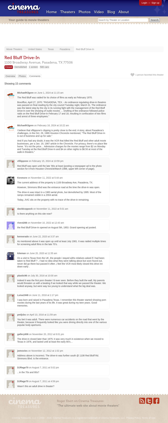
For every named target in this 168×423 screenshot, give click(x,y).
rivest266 (22, 222)
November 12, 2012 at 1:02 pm (47, 350)
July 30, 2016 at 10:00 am (44, 275)
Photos (85, 12)
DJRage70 (22, 367)
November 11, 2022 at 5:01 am (52, 208)
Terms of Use (148, 418)
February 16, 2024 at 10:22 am (53, 125)
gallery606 (23, 334)
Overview (10, 76)
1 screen (33, 67)
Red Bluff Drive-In (85, 49)
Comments (35, 76)
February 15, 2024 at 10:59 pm (47, 161)
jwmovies (22, 350)
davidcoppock (25, 208)
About (123, 12)
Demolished (21, 67)
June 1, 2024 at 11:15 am (50, 92)
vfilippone (22, 161)
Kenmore (22, 177)
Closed (8, 67)
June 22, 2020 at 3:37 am (46, 236)
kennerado (23, 236)
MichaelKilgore (25, 92)
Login (144, 2)
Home (51, 12)
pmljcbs (21, 314)
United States (35, 49)
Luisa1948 (22, 295)
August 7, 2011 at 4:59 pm (45, 381)
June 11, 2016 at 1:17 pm (45, 295)
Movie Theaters (14, 49)
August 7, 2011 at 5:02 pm (45, 367)
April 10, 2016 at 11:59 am (43, 314)
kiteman (21, 253)
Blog (111, 12)
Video (99, 12)
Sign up (155, 2)
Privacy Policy (133, 418)
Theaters (67, 12)
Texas (51, 49)
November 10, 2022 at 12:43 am (47, 222)
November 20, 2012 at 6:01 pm (48, 334)
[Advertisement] (84, 35)
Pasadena (65, 49)
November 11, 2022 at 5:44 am (47, 177)
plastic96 (22, 275)
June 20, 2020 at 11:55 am (43, 253)
